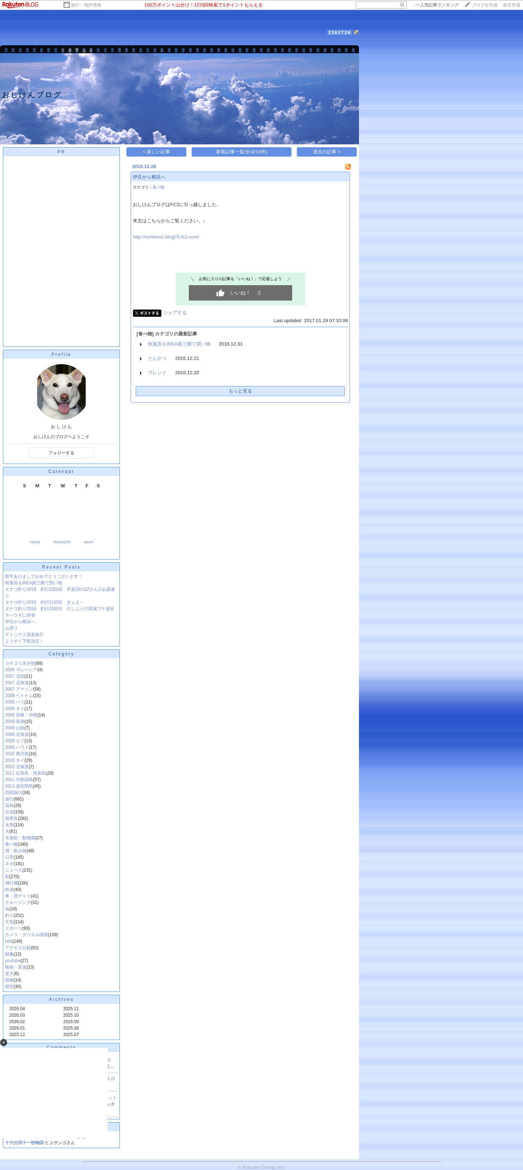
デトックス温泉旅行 (24, 634)
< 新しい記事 (157, 151)
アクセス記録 (18, 947)
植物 (9, 980)
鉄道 (9, 889)
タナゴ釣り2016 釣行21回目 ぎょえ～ (44, 602)
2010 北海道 (17, 766)
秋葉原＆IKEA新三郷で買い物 (33, 582)
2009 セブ (14, 740)
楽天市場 (511, 5)
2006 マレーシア (21, 669)
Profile (61, 354)
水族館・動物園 (20, 837)
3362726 (339, 32)
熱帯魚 (11, 818)
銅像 (9, 954)
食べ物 (11, 844)
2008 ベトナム (19, 695)
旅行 (9, 799)
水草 (9, 824)
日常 (9, 857)
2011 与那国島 (19, 779)
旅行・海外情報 (86, 5)
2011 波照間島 (19, 786)
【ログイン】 (345, 40)
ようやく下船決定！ (24, 641)
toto (8, 941)
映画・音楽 (16, 967)
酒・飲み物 (16, 850)
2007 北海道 (17, 682)
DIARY (27, 40)
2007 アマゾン (19, 689)
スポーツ (13, 928)
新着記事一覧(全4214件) (241, 151)
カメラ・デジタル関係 (26, 934)
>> (437, 5)
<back (34, 542)
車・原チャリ (18, 896)
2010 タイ (14, 760)
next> (89, 542)
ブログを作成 (485, 5)
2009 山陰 (14, 727)
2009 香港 (14, 721)
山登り (11, 628)
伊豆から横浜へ (20, 621)
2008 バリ (14, 702)
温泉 (9, 805)
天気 (9, 921)
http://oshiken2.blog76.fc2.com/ (166, 237)
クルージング (18, 902)
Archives (61, 999)
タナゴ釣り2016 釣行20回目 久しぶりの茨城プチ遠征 (59, 608)
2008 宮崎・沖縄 (21, 715)
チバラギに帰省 (20, 615)
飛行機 (11, 883)
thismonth (62, 542)
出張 (9, 811)
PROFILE (48, 40)
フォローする (61, 452)
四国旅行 (13, 792)
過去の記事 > (327, 151)
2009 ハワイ (17, 747)
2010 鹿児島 (17, 753)
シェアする (175, 312)
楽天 (9, 973)
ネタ (9, 863)
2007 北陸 (14, 676)
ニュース (13, 870)
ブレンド (157, 372)
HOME (8, 40)
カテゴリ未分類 (20, 663)
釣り (9, 915)
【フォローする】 (311, 40)
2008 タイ (14, 708)
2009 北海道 (17, 734)
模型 (9, 986)
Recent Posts (61, 567)
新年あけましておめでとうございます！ (44, 576)
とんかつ (157, 358)
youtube (12, 960)
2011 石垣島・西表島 (25, 773)
